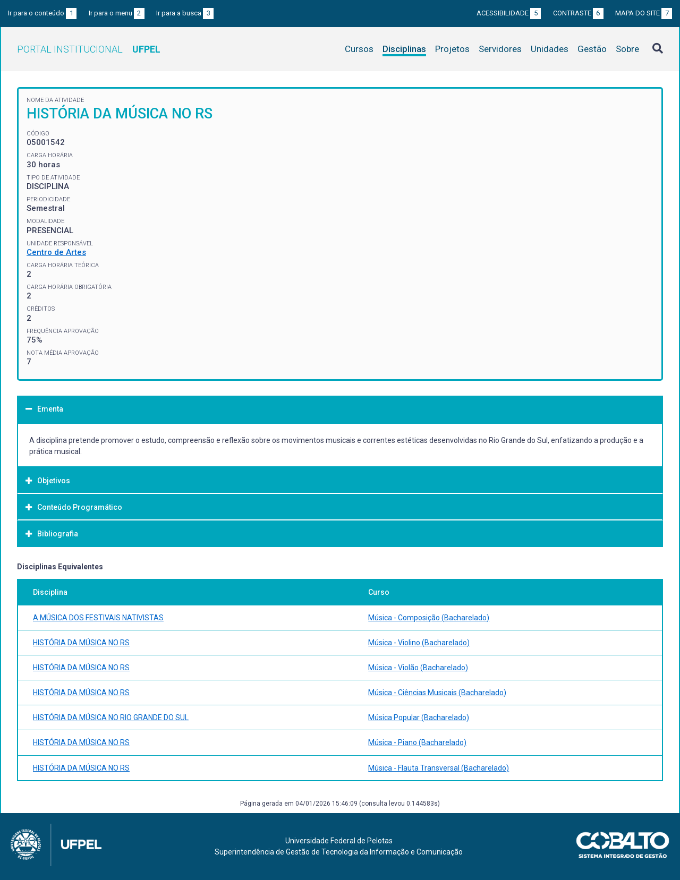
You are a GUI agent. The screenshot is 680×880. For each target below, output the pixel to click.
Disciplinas (404, 49)
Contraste (578, 13)
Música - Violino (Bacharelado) (419, 642)
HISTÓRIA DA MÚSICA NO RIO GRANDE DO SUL (111, 717)
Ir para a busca (185, 13)
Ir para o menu (116, 13)
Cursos (359, 49)
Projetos (452, 49)
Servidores (500, 49)
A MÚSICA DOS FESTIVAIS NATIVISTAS (98, 617)
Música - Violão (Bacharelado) (418, 667)
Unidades (549, 49)
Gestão (592, 49)
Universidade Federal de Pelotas (339, 840)
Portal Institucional (88, 49)
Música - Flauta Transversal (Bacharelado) (438, 768)
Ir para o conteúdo (42, 13)
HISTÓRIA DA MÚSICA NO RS (81, 642)
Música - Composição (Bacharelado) (428, 617)
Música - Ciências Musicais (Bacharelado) (437, 692)
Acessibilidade (509, 13)
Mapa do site (643, 13)
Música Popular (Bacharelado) (418, 717)
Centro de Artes (56, 252)
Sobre (627, 49)
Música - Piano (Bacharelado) (417, 742)
